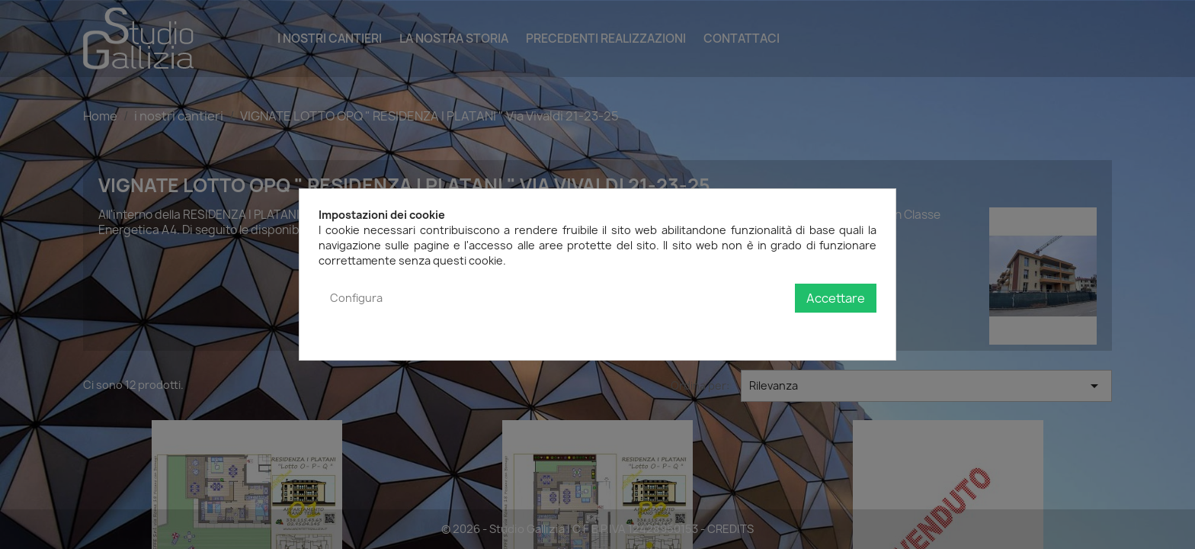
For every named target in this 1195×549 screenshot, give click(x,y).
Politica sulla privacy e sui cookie (793, 329)
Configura (356, 298)
